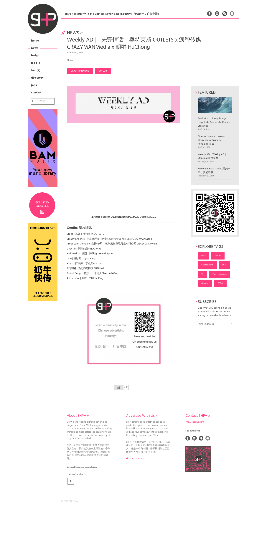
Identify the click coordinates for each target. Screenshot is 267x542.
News (34, 48)
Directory (37, 78)
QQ (232, 13)
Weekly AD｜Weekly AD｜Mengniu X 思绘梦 (212, 156)
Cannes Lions (207, 265)
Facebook (209, 13)
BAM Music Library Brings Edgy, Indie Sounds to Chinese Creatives (215, 112)
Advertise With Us (142, 416)
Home (35, 41)
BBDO (220, 283)
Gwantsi (205, 283)
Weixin (224, 13)
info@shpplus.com (194, 422)
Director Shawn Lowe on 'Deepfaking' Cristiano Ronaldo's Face (211, 140)
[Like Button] (118, 387)
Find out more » (134, 459)
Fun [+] (35, 70)
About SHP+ (78, 416)
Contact (36, 92)
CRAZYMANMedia (80, 71)
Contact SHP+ (197, 416)
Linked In (217, 13)
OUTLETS (103, 71)
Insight (36, 55)
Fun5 (203, 255)
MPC (224, 265)
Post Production (219, 274)
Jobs (34, 85)
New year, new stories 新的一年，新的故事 (214, 170)
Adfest (218, 255)
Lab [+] (35, 63)
